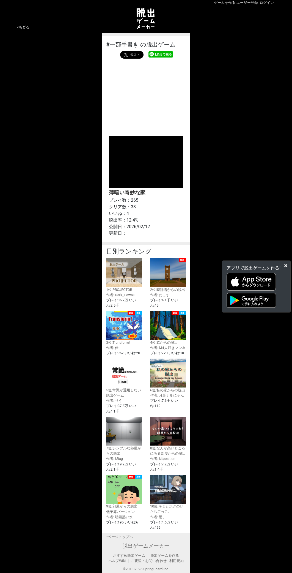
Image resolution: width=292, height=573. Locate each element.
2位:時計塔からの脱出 (168, 274)
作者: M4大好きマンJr (167, 348)
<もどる (23, 27)
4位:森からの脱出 (168, 328)
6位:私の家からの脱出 (168, 375)
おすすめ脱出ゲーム (129, 555)
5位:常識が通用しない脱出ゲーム (124, 378)
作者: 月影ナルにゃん (167, 395)
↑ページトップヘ (119, 537)
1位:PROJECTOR (124, 274)
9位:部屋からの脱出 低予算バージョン (124, 494)
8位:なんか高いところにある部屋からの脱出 (168, 436)
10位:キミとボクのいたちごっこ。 (168, 494)
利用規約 (176, 561)
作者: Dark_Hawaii (120, 295)
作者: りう (114, 401)
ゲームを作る (224, 3)
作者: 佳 (112, 348)
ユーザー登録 (247, 3)
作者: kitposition (162, 459)
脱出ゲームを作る (164, 555)
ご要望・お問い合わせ (149, 561)
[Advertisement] (146, 95)
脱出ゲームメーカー (145, 546)
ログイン (267, 3)
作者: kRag (114, 459)
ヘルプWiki (117, 561)
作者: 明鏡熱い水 (119, 517)
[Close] (286, 265)
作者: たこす (160, 295)
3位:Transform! (124, 328)
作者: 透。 (158, 517)
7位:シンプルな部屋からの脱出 (124, 436)
